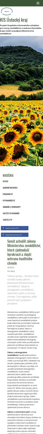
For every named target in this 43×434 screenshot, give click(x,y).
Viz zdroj (11, 271)
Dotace (5, 181)
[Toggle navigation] (38, 3)
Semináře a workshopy (12, 207)
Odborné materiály (10, 187)
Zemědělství (7, 219)
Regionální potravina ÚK (12, 235)
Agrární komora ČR (10, 228)
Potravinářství (9, 200)
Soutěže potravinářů (11, 213)
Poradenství (8, 194)
